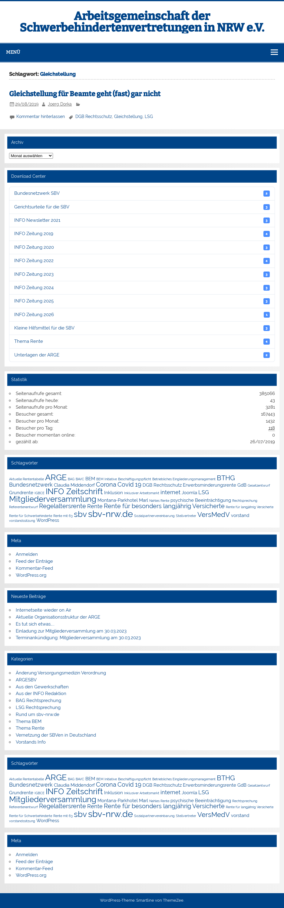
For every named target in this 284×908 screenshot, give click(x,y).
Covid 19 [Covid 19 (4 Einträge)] (129, 484)
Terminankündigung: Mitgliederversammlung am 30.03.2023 (78, 637)
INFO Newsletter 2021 (141, 220)
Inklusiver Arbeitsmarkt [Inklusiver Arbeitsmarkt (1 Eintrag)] (141, 493)
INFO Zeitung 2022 (141, 261)
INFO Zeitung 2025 (141, 301)
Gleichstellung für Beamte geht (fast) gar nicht (84, 94)
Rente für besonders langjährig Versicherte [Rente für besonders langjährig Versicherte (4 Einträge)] (164, 506)
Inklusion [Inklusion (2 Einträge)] (113, 492)
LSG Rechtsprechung (38, 707)
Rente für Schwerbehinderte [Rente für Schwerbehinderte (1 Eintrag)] (30, 516)
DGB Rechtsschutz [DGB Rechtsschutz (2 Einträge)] (162, 485)
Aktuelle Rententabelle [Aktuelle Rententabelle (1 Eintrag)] (26, 479)
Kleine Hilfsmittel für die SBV (141, 328)
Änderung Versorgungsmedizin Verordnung (61, 673)
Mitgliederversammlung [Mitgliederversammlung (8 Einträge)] (52, 499)
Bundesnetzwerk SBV (141, 193)
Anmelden (27, 554)
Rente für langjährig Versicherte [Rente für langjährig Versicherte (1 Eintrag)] (249, 507)
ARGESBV (26, 680)
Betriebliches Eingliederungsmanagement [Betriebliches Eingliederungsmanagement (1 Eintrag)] (184, 479)
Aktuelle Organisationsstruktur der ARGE (58, 617)
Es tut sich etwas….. (35, 624)
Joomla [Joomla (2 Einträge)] (189, 492)
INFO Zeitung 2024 (141, 288)
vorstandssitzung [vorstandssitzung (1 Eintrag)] (22, 520)
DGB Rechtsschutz (93, 116)
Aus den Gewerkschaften (42, 687)
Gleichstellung (128, 116)
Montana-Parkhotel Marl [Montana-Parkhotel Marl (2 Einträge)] (122, 500)
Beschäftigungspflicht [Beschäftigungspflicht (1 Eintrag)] (134, 479)
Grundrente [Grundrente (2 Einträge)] (21, 492)
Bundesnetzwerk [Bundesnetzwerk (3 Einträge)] (31, 484)
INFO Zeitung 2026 (141, 315)
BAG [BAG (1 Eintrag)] (71, 479)
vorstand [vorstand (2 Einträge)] (240, 515)
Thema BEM (28, 721)
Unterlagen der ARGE (141, 355)
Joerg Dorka (60, 104)
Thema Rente (141, 341)
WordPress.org (31, 575)
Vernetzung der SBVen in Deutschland (56, 735)
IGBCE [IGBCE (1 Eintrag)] (40, 493)
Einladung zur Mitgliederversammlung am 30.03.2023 (71, 631)
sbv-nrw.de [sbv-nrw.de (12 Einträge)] (110, 513)
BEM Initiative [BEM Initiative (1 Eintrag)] (106, 479)
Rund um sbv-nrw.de (37, 714)
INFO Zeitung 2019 (141, 234)
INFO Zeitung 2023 (141, 274)
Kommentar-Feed (34, 568)
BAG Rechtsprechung (38, 700)
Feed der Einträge (34, 561)
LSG (149, 116)
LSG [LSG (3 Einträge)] (203, 492)
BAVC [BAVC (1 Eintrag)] (80, 479)
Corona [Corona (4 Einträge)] (106, 484)
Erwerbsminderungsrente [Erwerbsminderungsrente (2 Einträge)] (209, 485)
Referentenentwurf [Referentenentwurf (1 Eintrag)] (23, 507)
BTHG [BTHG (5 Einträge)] (226, 478)
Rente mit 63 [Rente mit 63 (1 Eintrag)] (63, 516)
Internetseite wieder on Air (43, 610)
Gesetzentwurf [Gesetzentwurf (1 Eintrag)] (259, 485)
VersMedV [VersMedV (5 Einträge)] (213, 514)
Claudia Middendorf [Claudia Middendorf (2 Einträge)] (74, 485)
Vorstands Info (31, 742)
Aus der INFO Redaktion (41, 693)
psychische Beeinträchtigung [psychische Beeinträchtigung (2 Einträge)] (200, 500)
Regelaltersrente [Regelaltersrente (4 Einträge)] (62, 506)
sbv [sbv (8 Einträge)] (80, 514)
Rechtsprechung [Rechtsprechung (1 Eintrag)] (244, 500)
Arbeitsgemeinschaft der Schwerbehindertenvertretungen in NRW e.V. (142, 22)
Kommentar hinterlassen (40, 116)
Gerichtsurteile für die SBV (141, 207)
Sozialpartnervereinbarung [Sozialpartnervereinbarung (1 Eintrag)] (154, 516)
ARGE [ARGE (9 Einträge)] (56, 477)
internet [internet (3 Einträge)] (170, 492)
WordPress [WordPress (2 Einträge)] (47, 520)
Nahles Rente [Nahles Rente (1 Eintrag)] (159, 500)
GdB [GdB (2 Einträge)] (241, 485)
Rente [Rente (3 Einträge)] (95, 506)
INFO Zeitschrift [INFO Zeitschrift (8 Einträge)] (74, 491)
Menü (13, 52)
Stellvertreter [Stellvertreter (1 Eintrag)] (186, 516)
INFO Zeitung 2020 (141, 247)
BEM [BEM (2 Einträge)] (90, 478)
